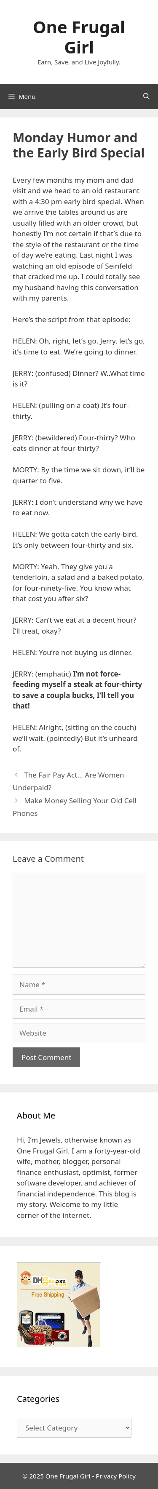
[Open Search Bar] (146, 96)
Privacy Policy (116, 1476)
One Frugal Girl (79, 37)
